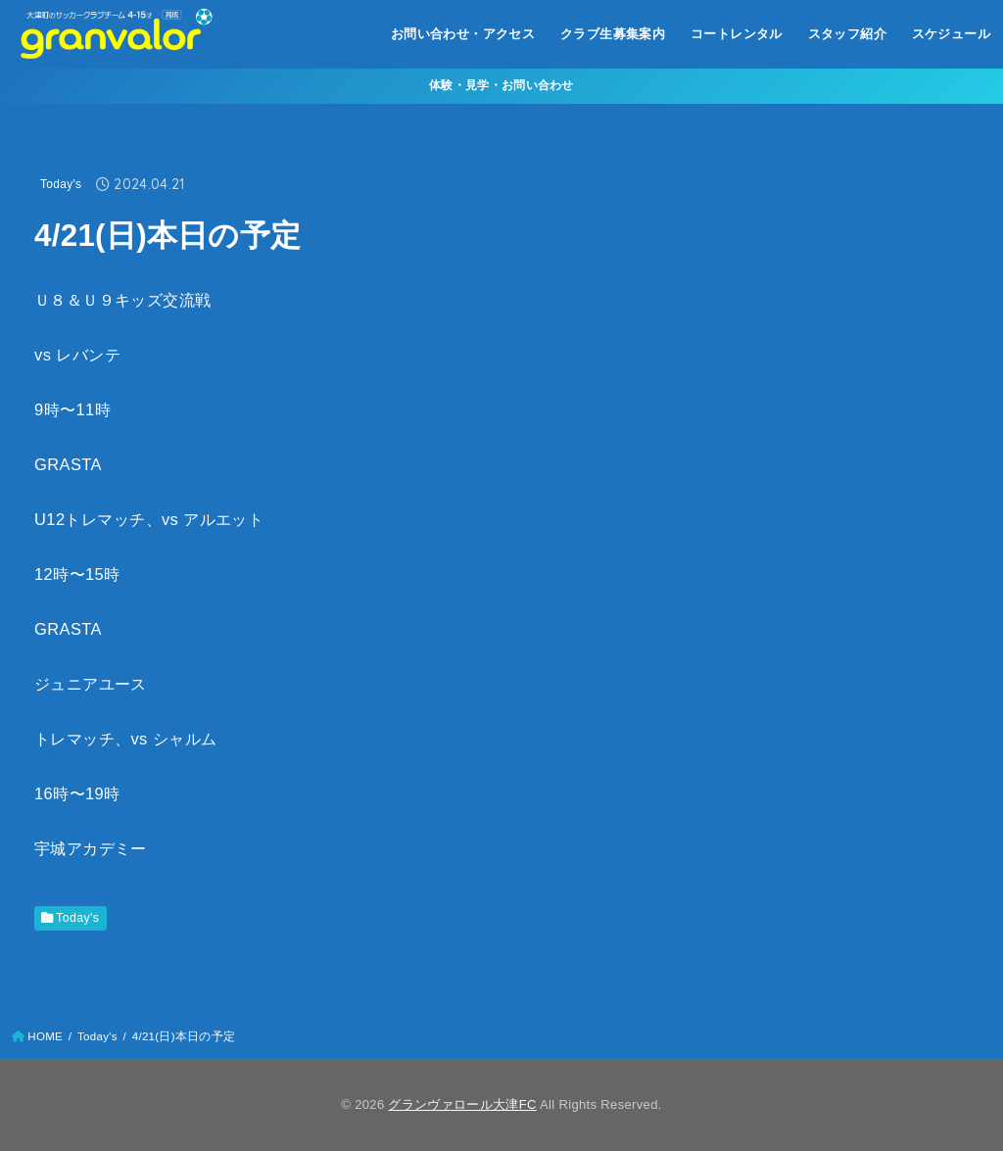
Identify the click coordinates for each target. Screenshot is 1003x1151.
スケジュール (951, 33)
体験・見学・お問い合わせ (501, 85)
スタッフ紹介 (847, 33)
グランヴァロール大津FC (462, 1104)
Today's (60, 184)
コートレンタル (737, 33)
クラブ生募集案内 (612, 33)
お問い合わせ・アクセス (463, 33)
